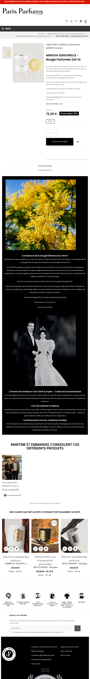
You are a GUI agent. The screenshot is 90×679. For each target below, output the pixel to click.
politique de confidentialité (53, 632)
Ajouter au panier (60, 141)
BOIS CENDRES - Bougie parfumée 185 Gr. (74, 564)
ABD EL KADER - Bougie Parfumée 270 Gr (45, 567)
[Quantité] (52, 133)
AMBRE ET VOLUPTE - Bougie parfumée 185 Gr (15, 564)
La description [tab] (45, 166)
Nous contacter (66, 651)
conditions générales (31, 632)
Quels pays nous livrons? (70, 647)
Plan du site (35, 664)
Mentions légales (37, 651)
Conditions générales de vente (42, 655)
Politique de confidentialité (41, 659)
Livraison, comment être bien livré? (44, 647)
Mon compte (65, 655)
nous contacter (10, 490)
